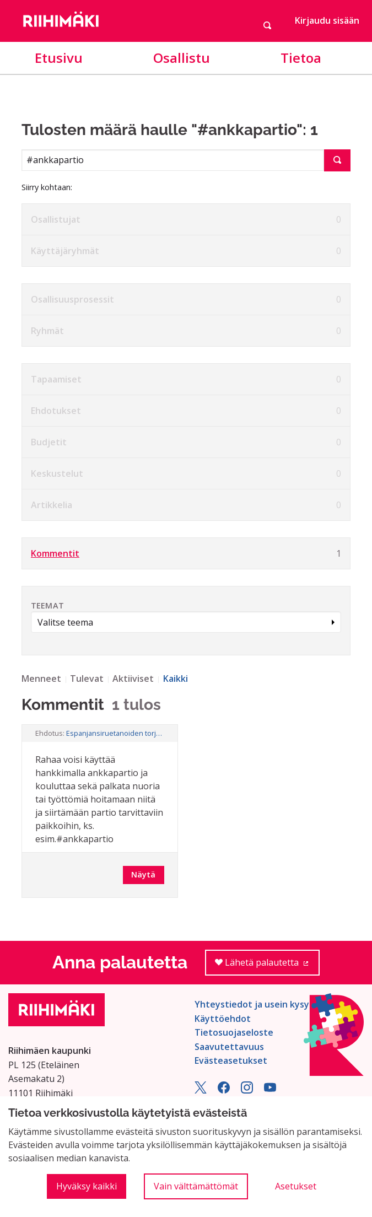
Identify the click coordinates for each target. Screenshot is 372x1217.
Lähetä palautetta (267, 966)
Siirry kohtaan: (46, 187)
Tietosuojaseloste (234, 1032)
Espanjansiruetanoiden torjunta (115, 733)
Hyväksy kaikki (86, 1186)
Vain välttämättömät (196, 1186)
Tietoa (301, 58)
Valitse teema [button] (65, 622)
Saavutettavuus (229, 1047)
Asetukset (295, 1186)
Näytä (143, 874)
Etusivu (59, 58)
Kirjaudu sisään (327, 20)
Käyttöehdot (223, 1019)
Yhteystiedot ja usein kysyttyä (261, 1004)
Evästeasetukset (231, 1060)
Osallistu (181, 58)
